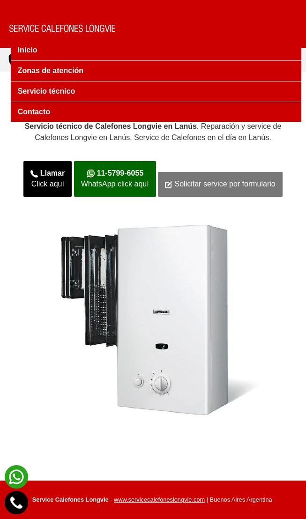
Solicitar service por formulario (220, 184)
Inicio (27, 50)
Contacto (34, 112)
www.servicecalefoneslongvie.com (159, 499)
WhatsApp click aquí (115, 178)
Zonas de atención (50, 70)
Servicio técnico (46, 91)
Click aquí (47, 178)
